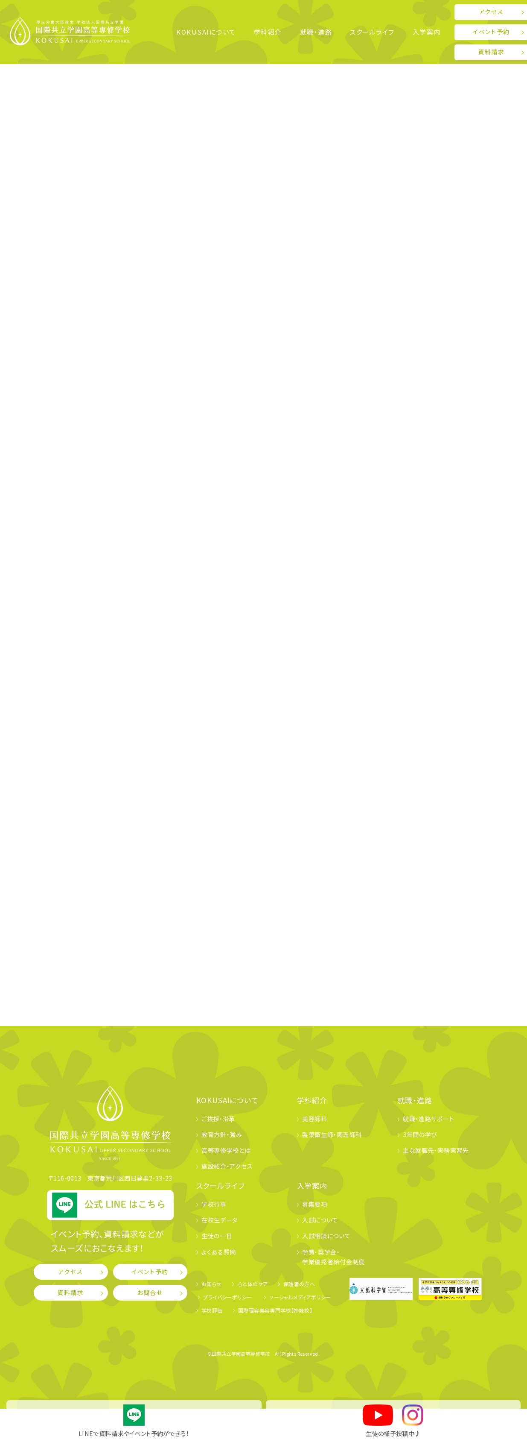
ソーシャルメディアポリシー (300, 1297)
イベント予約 (150, 1271)
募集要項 (314, 1204)
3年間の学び (420, 1134)
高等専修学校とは (226, 1150)
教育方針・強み (221, 1134)
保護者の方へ (299, 1283)
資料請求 (70, 1292)
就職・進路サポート (428, 1118)
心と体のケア (252, 1283)
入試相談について (326, 1235)
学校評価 (212, 1310)
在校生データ (219, 1220)
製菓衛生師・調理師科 (332, 1134)
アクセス (70, 1271)
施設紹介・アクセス (227, 1166)
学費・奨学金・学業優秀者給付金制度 (333, 1257)
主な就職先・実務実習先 (436, 1150)
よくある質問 (218, 1252)
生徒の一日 (217, 1235)
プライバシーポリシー (227, 1297)
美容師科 (314, 1118)
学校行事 (214, 1204)
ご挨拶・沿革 (218, 1118)
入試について (320, 1220)
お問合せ (150, 1292)
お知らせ (211, 1283)
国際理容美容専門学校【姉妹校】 (275, 1310)
